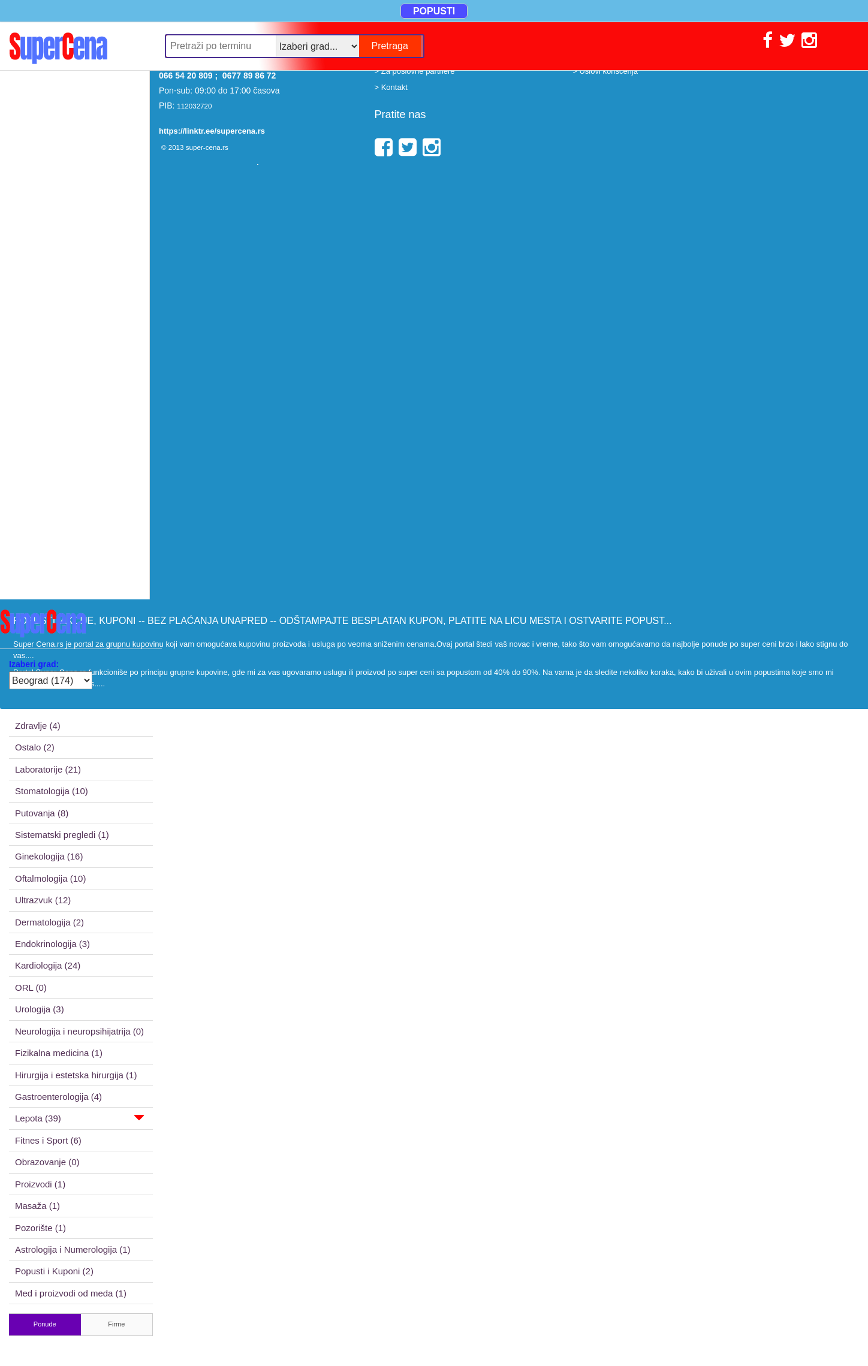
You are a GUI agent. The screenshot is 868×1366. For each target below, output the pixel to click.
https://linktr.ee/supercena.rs (212, 130)
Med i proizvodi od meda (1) (70, 1293)
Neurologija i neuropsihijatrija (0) (79, 1031)
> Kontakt (391, 87)
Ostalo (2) (35, 747)
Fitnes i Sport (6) (48, 1140)
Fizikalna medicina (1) (59, 1053)
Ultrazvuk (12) (43, 900)
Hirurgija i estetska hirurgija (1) (76, 1075)
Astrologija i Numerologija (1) (73, 1249)
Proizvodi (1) (40, 1184)
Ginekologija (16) (49, 856)
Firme (116, 1324)
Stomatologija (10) (51, 791)
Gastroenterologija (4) (58, 1096)
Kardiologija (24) (47, 965)
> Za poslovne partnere (415, 71)
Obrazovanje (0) (47, 1162)
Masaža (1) (37, 1206)
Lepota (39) (79, 1117)
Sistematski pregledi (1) (62, 835)
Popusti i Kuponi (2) (54, 1271)
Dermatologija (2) (49, 922)
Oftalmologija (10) (50, 878)
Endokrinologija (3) (52, 944)
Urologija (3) (39, 1009)
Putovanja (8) (41, 813)
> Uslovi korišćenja (605, 71)
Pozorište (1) (40, 1228)
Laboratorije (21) (48, 769)
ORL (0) (31, 987)
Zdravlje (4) (38, 725)
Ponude (45, 1324)
